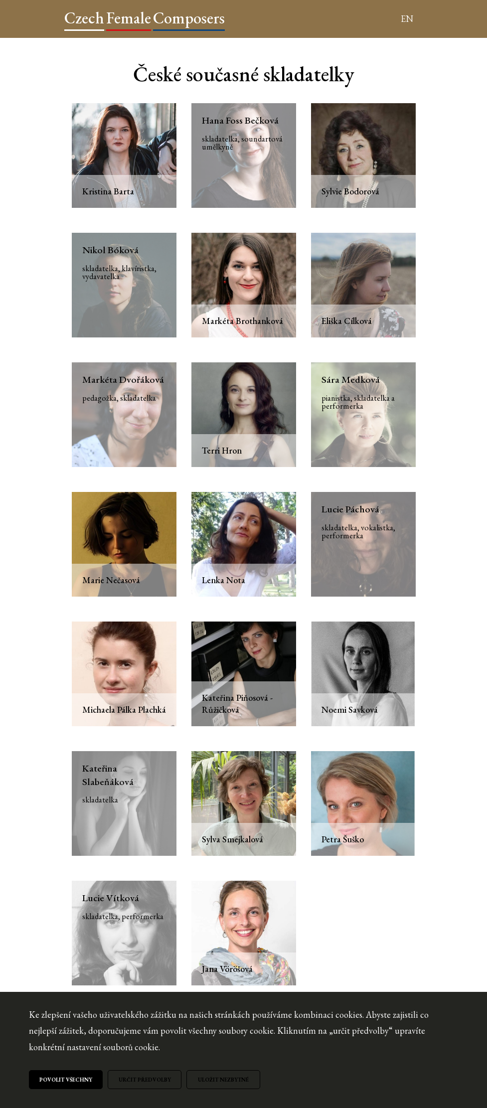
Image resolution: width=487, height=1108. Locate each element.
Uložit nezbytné (223, 1079)
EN (407, 18)
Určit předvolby (145, 1079)
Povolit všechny (65, 1079)
